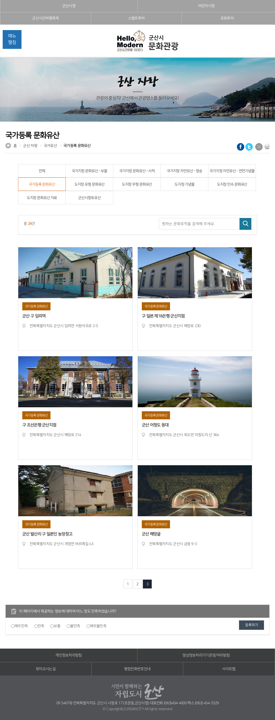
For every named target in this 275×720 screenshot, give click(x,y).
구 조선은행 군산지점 (39, 425)
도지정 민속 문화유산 (232, 184)
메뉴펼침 (12, 39)
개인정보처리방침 (68, 655)
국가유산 (50, 146)
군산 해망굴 (151, 534)
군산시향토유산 (89, 198)
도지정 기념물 (184, 184)
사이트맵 (228, 669)
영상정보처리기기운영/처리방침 (206, 655)
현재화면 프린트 (266, 146)
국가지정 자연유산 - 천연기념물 (232, 171)
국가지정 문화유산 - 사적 (137, 171)
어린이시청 (206, 6)
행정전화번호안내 (137, 669)
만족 (41, 626)
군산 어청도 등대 (155, 425)
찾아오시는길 (46, 669)
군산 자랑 (30, 146)
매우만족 (21, 626)
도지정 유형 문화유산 (89, 184)
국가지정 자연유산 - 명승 (184, 171)
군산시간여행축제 (45, 18)
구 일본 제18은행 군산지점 (163, 316)
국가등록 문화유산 (77, 146)
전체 (42, 171)
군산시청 (68, 6)
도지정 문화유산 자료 (42, 198)
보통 (57, 626)
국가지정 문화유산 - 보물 (89, 171)
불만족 (75, 626)
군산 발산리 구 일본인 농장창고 (47, 534)
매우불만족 (98, 626)
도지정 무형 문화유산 (137, 184)
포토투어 (227, 18)
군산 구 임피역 (33, 316)
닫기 (259, 147)
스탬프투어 (136, 18)
